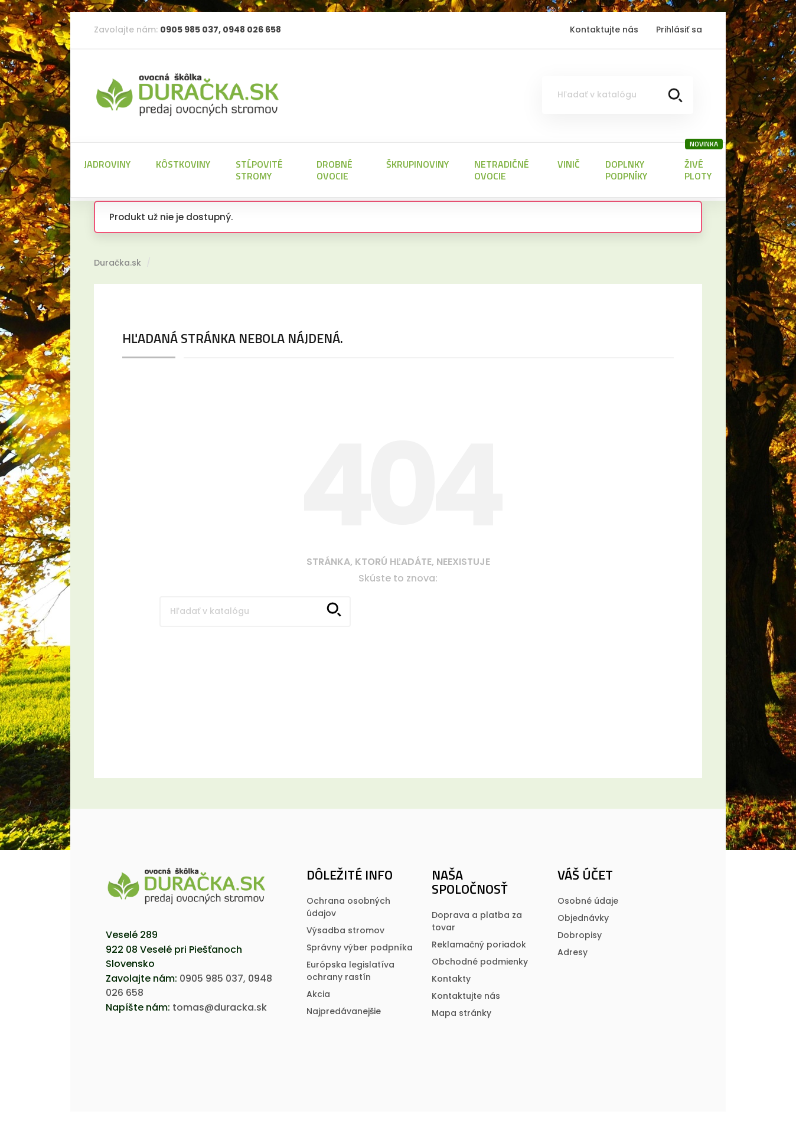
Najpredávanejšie (343, 1009)
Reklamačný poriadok (479, 942)
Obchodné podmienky (480, 959)
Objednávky (583, 915)
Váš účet (585, 872)
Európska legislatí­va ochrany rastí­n (350, 968)
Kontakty (451, 976)
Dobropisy (579, 933)
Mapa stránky (461, 1011)
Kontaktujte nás (604, 29)
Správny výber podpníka (359, 945)
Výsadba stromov (345, 928)
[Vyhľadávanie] (617, 95)
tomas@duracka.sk (219, 1005)
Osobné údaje (587, 898)
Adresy (572, 950)
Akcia (318, 992)
